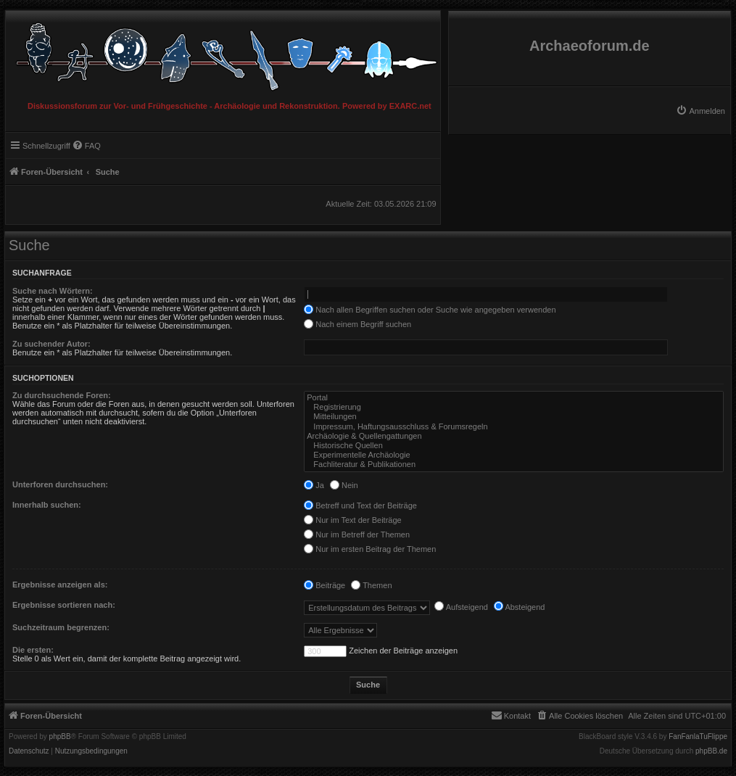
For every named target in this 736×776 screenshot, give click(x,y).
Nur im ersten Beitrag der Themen (370, 549)
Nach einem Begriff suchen (357, 324)
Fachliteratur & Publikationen (513, 464)
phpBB (60, 736)
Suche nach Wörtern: (52, 290)
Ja (314, 485)
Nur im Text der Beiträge (352, 520)
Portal (513, 398)
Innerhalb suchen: (46, 504)
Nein (344, 485)
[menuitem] (700, 111)
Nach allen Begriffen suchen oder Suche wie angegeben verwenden (429, 309)
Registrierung (513, 407)
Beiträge (324, 585)
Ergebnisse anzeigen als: (59, 584)
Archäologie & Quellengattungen (513, 436)
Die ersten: (33, 649)
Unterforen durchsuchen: (60, 484)
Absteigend (519, 607)
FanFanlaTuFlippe (698, 736)
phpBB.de (711, 751)
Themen (371, 585)
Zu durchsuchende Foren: (61, 395)
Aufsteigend (461, 607)
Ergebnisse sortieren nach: (63, 604)
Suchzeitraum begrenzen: (60, 627)
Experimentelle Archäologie (513, 455)
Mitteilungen (513, 416)
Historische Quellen (513, 445)
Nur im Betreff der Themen (357, 534)
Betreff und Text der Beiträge (360, 505)
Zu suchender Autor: (51, 343)
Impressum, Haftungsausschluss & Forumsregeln (513, 427)
